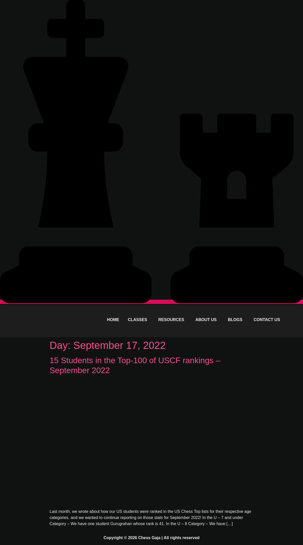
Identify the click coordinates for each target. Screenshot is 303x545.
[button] (139, 319)
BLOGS (235, 320)
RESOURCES (171, 320)
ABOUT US (206, 320)
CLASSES (137, 320)
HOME (113, 320)
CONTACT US (267, 320)
